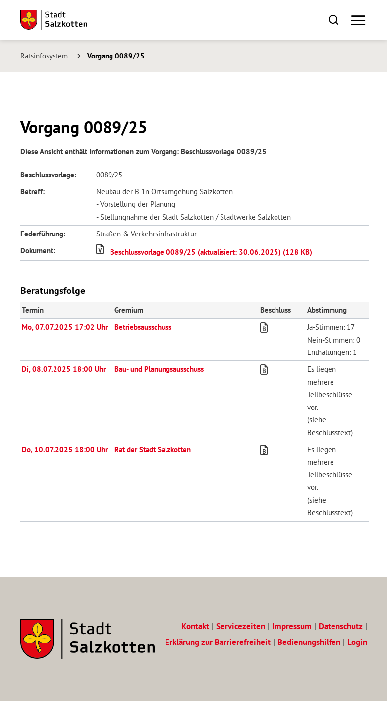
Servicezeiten (240, 626)
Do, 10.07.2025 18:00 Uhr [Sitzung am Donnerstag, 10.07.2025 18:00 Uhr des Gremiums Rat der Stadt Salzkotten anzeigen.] (65, 449)
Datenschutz (341, 626)
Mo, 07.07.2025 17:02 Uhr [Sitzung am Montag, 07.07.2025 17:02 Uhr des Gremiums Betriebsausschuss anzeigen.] (65, 327)
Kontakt (195, 626)
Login (357, 642)
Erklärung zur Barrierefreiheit (218, 642)
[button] (334, 19)
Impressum (292, 626)
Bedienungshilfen (308, 642)
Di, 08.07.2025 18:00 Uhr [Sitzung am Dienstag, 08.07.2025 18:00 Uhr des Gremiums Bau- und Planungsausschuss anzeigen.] (64, 369)
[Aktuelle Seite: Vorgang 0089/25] (112, 55)
